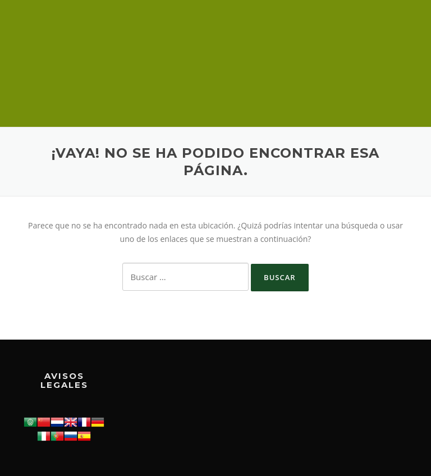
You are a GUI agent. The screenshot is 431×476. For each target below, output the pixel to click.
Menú (400, 24)
